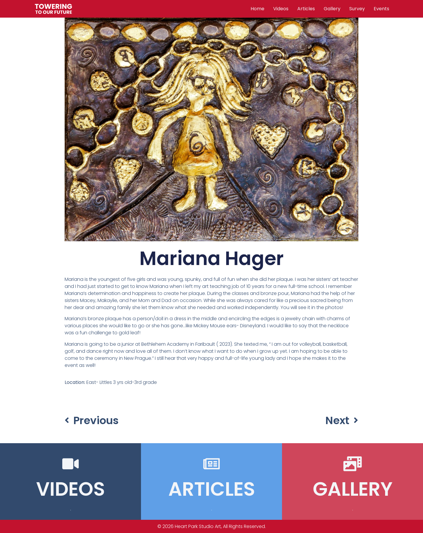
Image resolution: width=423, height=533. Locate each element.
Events (381, 8)
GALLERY (352, 489)
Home (257, 8)
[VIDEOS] (70, 463)
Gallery (332, 8)
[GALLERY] (352, 463)
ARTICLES (211, 489)
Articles (306, 8)
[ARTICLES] (211, 463)
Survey (357, 8)
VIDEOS (70, 489)
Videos (280, 8)
